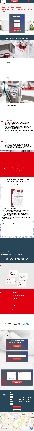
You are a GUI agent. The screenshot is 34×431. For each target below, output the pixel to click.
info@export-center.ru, (22, 392)
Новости (11, 401)
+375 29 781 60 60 (18, 342)
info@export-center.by (29, 392)
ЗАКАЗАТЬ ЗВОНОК (17, 346)
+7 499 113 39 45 (27, 395)
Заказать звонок (15, 1)
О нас (12, 399)
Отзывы (12, 403)
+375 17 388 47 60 (27, 399)
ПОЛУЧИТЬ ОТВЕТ (17, 382)
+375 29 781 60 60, (22, 399)
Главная (12, 392)
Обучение (4, 223)
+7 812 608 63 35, (22, 395)
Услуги (12, 394)
